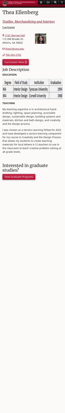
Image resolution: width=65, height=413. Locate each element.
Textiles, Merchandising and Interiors (28, 22)
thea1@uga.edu (15, 48)
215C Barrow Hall (15, 35)
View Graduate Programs (19, 176)
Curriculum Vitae (14, 62)
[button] (55, 2)
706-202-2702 (13, 54)
